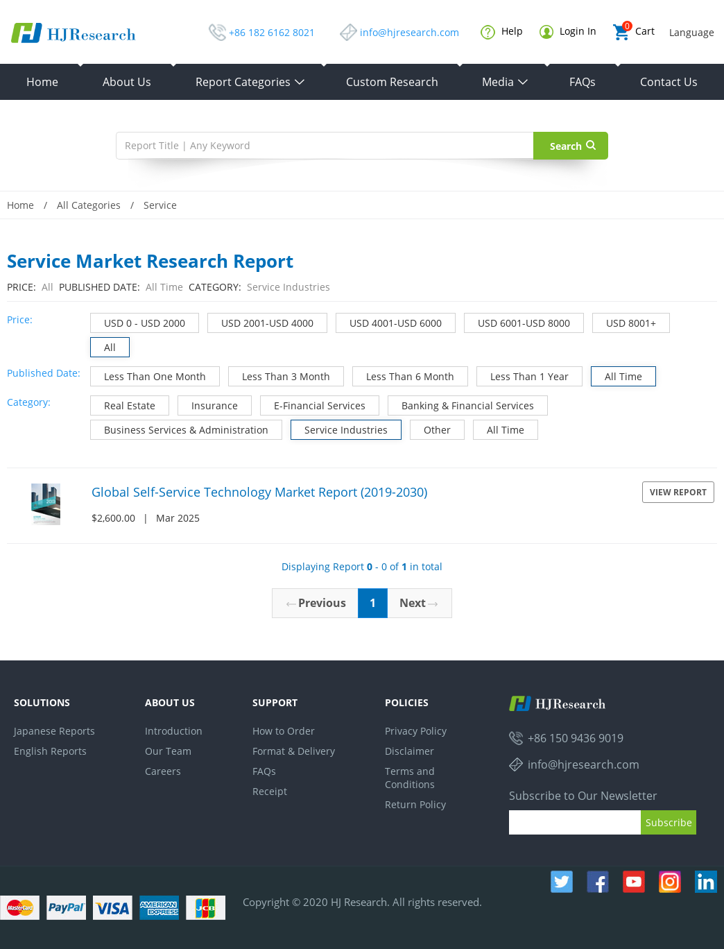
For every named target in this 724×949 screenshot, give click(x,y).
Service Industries (339, 428)
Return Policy (415, 804)
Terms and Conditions (410, 777)
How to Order (283, 730)
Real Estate (123, 404)
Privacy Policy (416, 730)
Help (502, 32)
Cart (634, 32)
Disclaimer (409, 751)
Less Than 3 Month (279, 375)
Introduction (173, 730)
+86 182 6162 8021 (272, 32)
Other (431, 428)
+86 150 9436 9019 (575, 738)
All (103, 346)
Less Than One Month (148, 375)
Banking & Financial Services (461, 404)
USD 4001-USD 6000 (389, 322)
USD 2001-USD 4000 (260, 322)
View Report (678, 492)
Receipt (269, 791)
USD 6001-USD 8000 (517, 322)
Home (42, 81)
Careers (163, 771)
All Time (617, 375)
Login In (568, 31)
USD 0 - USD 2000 (138, 322)
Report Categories (251, 81)
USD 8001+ (624, 322)
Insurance (208, 404)
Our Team (168, 751)
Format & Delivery (293, 751)
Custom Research (392, 81)
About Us (127, 81)
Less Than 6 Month (403, 375)
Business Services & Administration (179, 428)
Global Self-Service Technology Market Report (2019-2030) (259, 492)
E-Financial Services (313, 404)
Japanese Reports (54, 730)
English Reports (50, 751)
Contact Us (669, 81)
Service (160, 205)
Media (505, 81)
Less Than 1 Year (523, 375)
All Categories (89, 205)
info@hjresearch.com (409, 32)
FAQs (582, 81)
